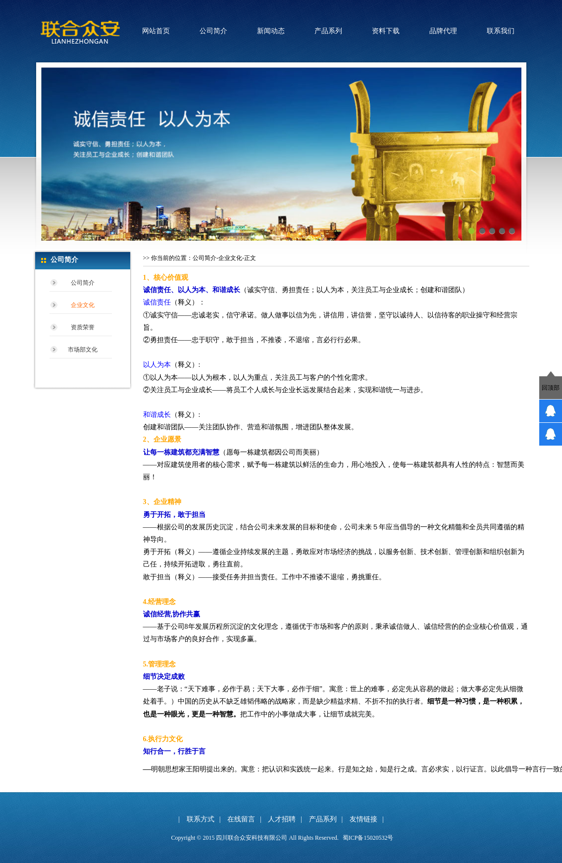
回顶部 (551, 387)
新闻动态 (271, 31)
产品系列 (328, 31)
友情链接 (363, 819)
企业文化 (83, 305)
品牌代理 (443, 31)
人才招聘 (282, 819)
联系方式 (200, 819)
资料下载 (386, 31)
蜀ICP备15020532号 (368, 837)
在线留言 (241, 819)
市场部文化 (83, 349)
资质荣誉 (83, 327)
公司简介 (213, 31)
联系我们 (500, 31)
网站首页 (156, 31)
